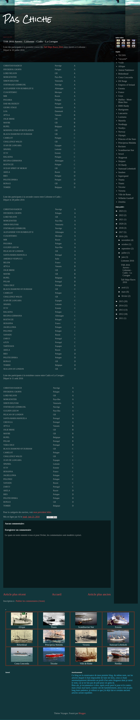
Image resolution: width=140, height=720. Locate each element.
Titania (121, 180)
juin (123, 257)
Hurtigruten (123, 109)
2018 (121, 228)
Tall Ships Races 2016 (53, 47)
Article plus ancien (99, 594)
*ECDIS (122, 55)
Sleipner (122, 161)
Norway (121, 132)
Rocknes (122, 146)
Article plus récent (14, 594)
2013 (121, 310)
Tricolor (121, 187)
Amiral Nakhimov (126, 70)
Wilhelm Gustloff (125, 198)
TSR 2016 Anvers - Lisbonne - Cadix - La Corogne (126, 270)
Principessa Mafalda (127, 143)
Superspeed (123, 176)
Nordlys (121, 128)
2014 (121, 305)
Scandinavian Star (126, 150)
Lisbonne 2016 (127, 261)
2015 (121, 301)
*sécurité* (122, 59)
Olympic (122, 135)
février (125, 296)
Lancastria (122, 113)
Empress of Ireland (126, 85)
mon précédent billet (42, 512)
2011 (121, 318)
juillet (124, 253)
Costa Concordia (125, 77)
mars (124, 292)
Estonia (121, 88)
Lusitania (122, 117)
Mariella (122, 120)
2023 (121, 211)
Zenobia (121, 202)
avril (124, 287)
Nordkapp (122, 124)
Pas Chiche (27, 19)
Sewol (121, 154)
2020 (121, 223)
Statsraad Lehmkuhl (127, 168)
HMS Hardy (123, 106)
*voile (121, 62)
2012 (121, 314)
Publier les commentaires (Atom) (30, 601)
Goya (120, 96)
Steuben (121, 172)
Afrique (121, 66)
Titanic (121, 183)
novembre (126, 240)
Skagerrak (122, 157)
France (121, 92)
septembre (126, 248)
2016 (121, 236)
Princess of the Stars (127, 139)
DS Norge (122, 81)
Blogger (82, 713)
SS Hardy (122, 165)
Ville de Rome (124, 194)
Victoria (121, 191)
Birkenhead (123, 74)
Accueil (56, 594)
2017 (121, 232)
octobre (125, 244)
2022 (121, 215)
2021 (121, 219)
